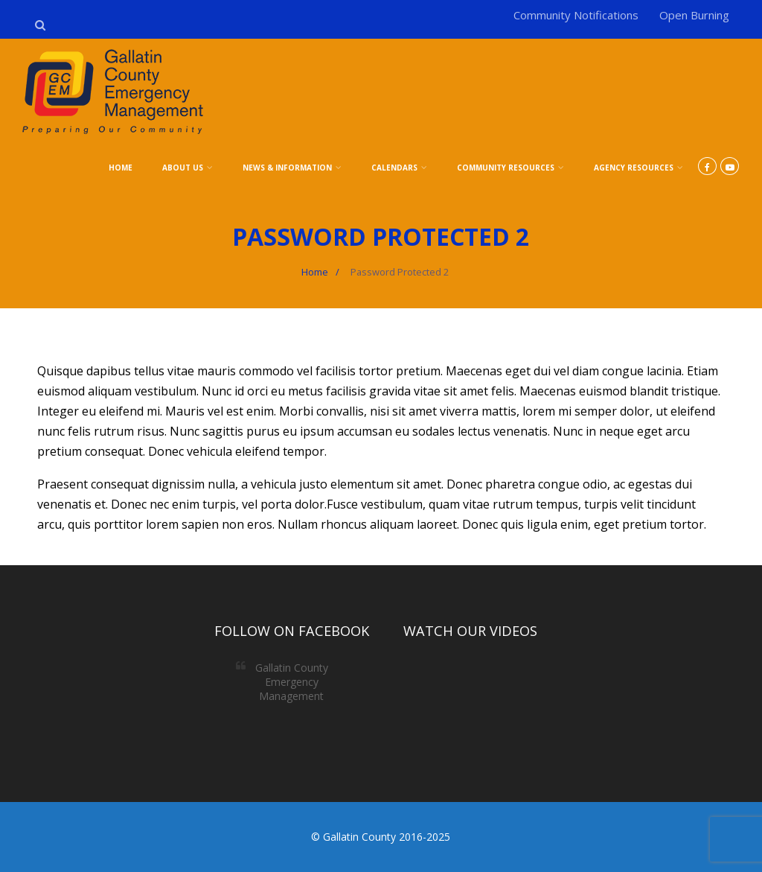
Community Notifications (575, 14)
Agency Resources (638, 167)
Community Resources (510, 167)
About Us (187, 167)
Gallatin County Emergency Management (291, 682)
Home (120, 167)
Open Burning (694, 14)
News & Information (292, 167)
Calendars (399, 167)
